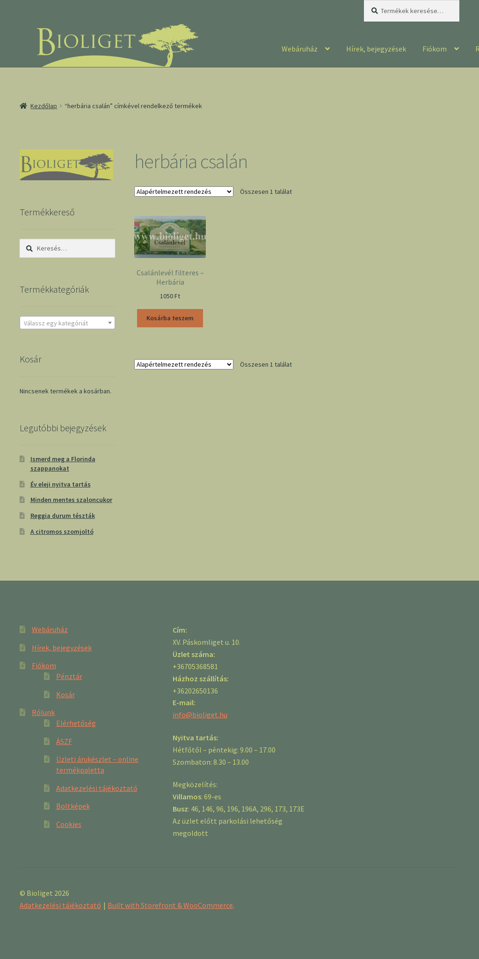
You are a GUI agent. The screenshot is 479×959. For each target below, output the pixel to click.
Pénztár (69, 676)
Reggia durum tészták (62, 515)
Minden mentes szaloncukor (71, 499)
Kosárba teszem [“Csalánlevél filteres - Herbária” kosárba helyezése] (170, 318)
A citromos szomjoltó (62, 531)
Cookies (68, 824)
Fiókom (434, 48)
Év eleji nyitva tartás (60, 484)
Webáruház (300, 48)
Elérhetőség (76, 723)
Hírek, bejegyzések (376, 48)
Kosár (65, 694)
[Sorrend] (183, 191)
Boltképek (73, 806)
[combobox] (67, 322)
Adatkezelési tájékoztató (97, 788)
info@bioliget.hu (200, 714)
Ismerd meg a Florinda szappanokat (62, 463)
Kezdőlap (43, 106)
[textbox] (67, 323)
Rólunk (43, 712)
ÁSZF (64, 741)
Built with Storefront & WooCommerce (170, 905)
